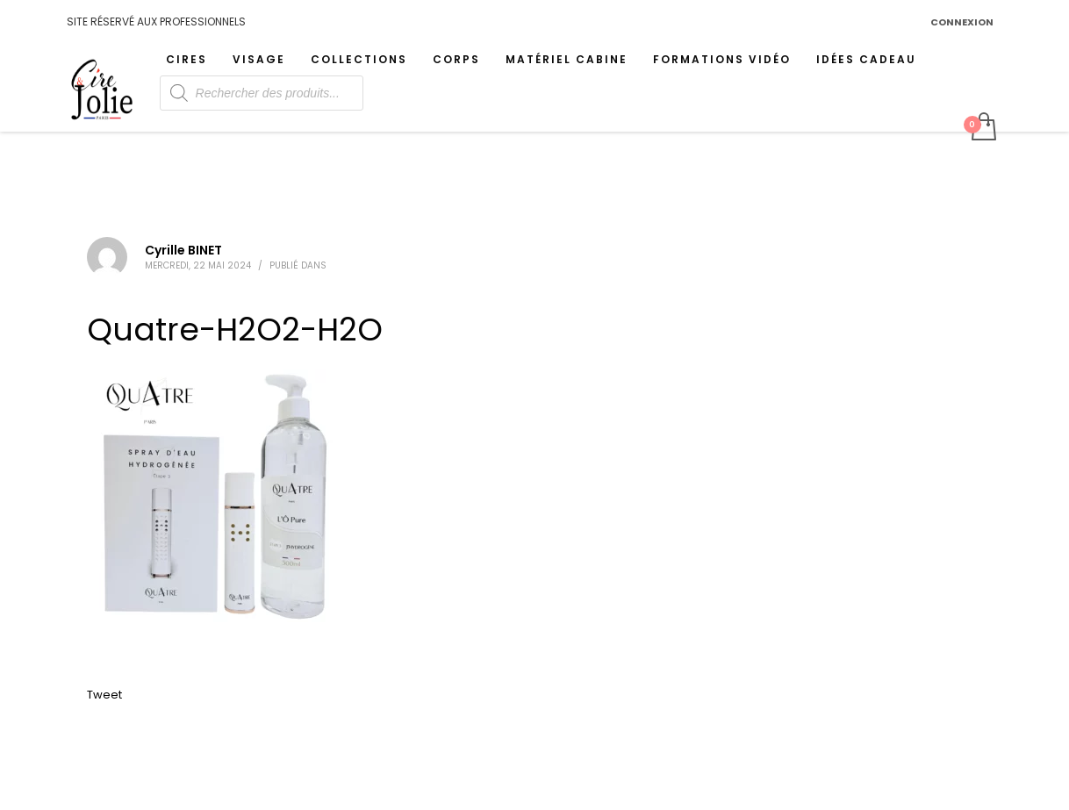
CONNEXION (962, 22)
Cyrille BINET (183, 250)
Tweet (104, 694)
